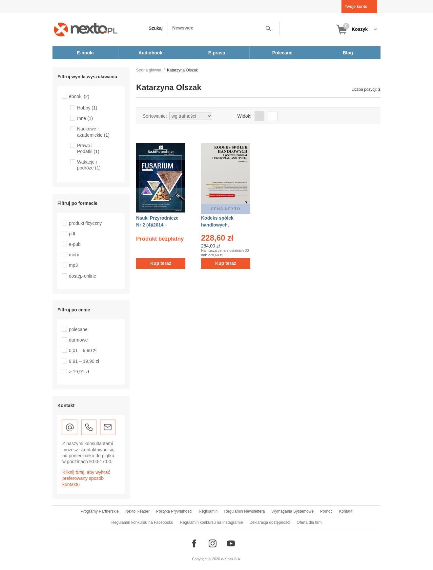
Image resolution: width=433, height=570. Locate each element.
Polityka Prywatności (174, 511)
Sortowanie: (155, 116)
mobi (74, 254)
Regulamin (208, 511)
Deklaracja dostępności (269, 522)
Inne (85, 118)
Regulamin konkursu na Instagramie (211, 522)
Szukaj (156, 28)
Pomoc (326, 511)
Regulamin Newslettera (244, 511)
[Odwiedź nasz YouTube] (231, 543)
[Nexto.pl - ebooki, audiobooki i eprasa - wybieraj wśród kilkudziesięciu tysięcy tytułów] (85, 29)
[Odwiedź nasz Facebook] (194, 543)
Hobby (87, 107)
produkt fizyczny (85, 223)
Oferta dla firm (309, 522)
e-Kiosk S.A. (231, 559)
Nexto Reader (137, 511)
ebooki (79, 96)
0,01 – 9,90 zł (82, 350)
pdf (72, 233)
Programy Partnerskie (100, 511)
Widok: (244, 116)
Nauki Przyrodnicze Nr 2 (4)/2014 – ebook (157, 224)
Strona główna (148, 70)
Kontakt (345, 511)
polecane (78, 329)
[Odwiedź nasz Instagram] (212, 543)
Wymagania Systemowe (292, 511)
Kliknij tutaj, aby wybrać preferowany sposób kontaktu (86, 478)
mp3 (73, 265)
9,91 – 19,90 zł (84, 361)
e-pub (75, 244)
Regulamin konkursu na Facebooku (143, 522)
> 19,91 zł (79, 371)
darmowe (78, 340)
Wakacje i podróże (89, 164)
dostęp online (82, 276)
